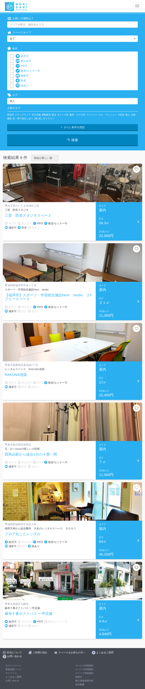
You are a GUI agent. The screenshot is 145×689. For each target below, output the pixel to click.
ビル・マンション (108, 114)
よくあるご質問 (13, 677)
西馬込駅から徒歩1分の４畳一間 (31, 454)
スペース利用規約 (84, 669)
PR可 (21, 66)
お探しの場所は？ (20, 18)
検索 (72, 140)
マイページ (11, 673)
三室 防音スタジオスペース (28, 215)
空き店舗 (36, 114)
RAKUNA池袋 (16, 375)
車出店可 (23, 61)
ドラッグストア (23, 114)
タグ (12, 95)
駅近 (54, 114)
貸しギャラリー (46, 118)
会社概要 (79, 684)
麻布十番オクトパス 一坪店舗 (28, 614)
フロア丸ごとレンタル (23, 534)
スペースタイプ (19, 32)
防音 (20, 81)
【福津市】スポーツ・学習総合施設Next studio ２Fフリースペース (48, 297)
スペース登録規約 (84, 673)
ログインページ (13, 665)
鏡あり (22, 86)
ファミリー (92, 114)
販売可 (22, 56)
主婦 (133, 114)
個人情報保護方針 (84, 680)
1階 (36, 118)
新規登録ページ (13, 669)
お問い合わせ (12, 680)
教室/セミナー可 (27, 71)
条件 (12, 48)
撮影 (9, 118)
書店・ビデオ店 (77, 114)
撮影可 (22, 76)
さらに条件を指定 (72, 127)
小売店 (121, 114)
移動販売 (46, 114)
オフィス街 (63, 114)
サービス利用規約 (84, 665)
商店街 (10, 114)
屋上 (127, 114)
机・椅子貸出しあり (23, 118)
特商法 (78, 677)
